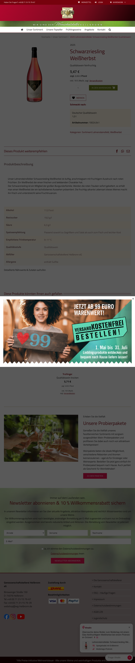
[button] (110, 30)
